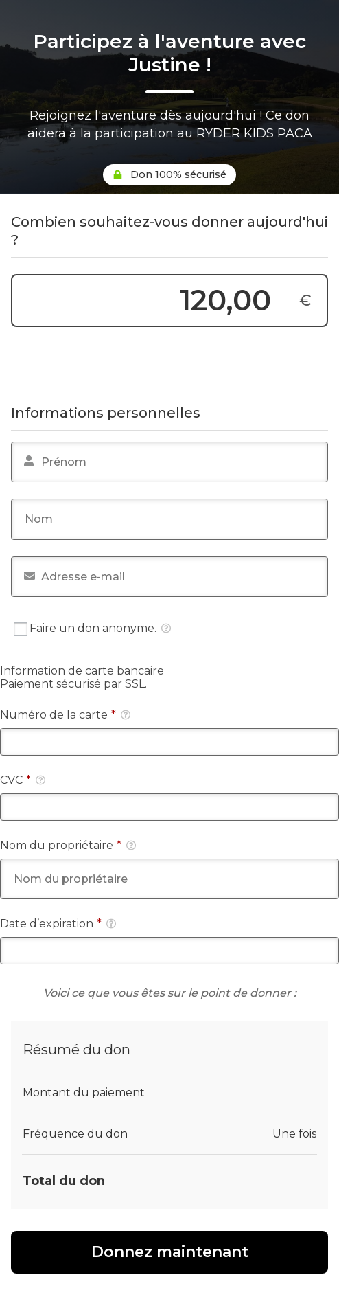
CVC (22, 780)
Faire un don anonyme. (92, 629)
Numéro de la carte (65, 714)
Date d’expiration (58, 923)
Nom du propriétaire (68, 845)
